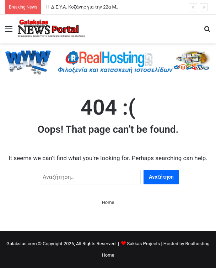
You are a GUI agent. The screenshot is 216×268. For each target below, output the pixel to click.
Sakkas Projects (143, 243)
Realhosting (197, 243)
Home (108, 202)
